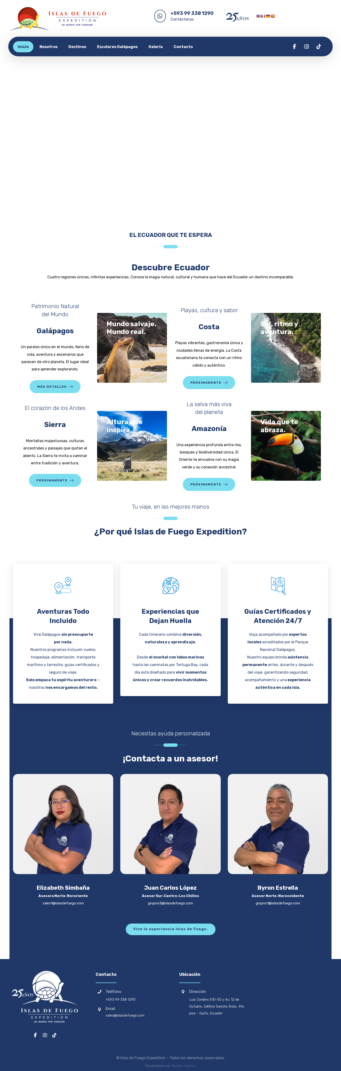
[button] (294, 46)
